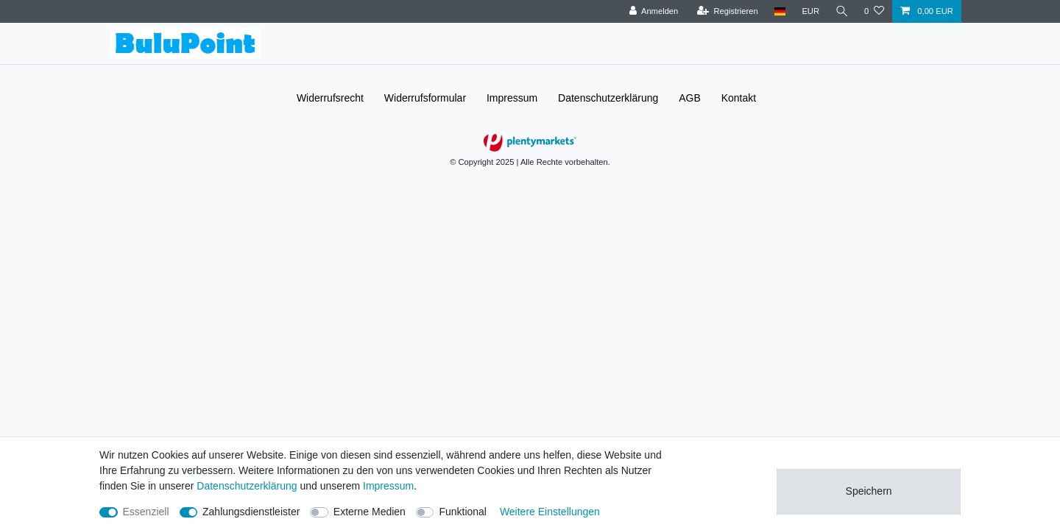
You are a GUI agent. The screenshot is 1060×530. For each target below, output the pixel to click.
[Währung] (810, 11)
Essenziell (146, 511)
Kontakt (738, 98)
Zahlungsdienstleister (251, 511)
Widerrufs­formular (425, 98)
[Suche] (841, 11)
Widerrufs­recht (330, 98)
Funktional (463, 511)
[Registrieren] (726, 11)
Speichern (869, 491)
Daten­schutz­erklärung (608, 98)
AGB (690, 98)
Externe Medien (369, 511)
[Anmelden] (652, 11)
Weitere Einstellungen (550, 511)
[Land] (778, 11)
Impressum (512, 98)
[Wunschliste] (874, 11)
